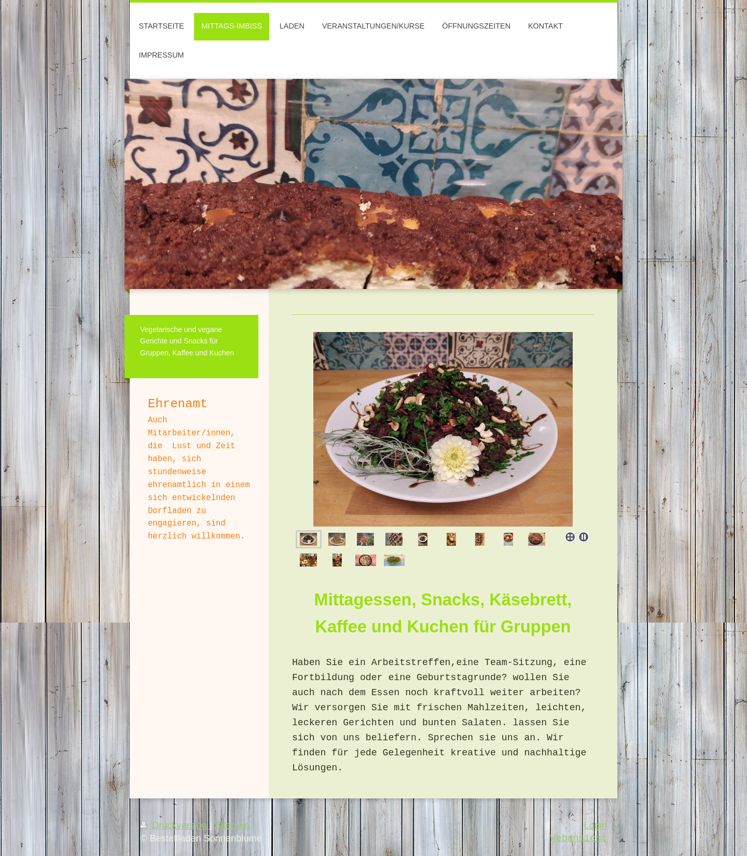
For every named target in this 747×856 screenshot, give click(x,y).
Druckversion (175, 825)
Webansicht (578, 838)
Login (595, 825)
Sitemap (232, 825)
